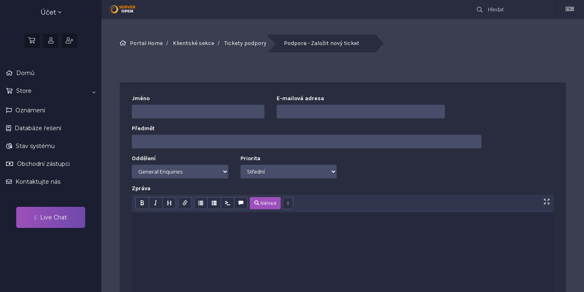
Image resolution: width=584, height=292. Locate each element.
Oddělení (144, 158)
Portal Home (146, 43)
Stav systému (34, 146)
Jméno (141, 98)
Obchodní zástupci (42, 163)
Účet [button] (51, 12)
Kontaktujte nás (37, 181)
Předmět (143, 128)
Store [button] (55, 91)
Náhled (265, 203)
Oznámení (29, 110)
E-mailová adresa (300, 98)
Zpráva (141, 188)
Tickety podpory (245, 43)
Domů (24, 73)
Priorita (250, 158)
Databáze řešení (37, 128)
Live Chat (50, 217)
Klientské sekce (193, 43)
